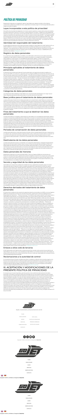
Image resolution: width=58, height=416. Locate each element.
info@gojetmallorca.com (20, 50)
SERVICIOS (23, 321)
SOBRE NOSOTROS (23, 324)
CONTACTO (22, 327)
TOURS (22, 314)
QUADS (22, 319)
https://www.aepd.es (33, 264)
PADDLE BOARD (22, 316)
